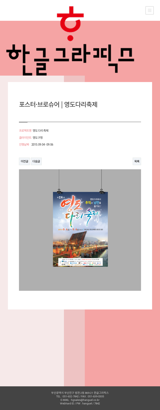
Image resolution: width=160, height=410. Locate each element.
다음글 (36, 161)
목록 (136, 161)
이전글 (24, 161)
